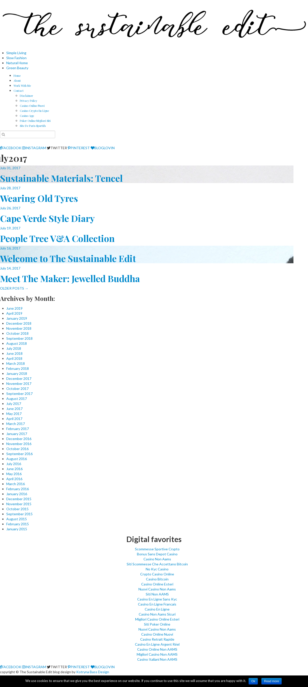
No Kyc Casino (157, 569)
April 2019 (14, 313)
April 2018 (14, 358)
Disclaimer (26, 96)
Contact (19, 91)
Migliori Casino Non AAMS (157, 654)
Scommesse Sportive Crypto (157, 549)
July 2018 (13, 348)
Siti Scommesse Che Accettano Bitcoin (157, 564)
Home (17, 75)
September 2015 (19, 514)
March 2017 (15, 423)
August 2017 (16, 398)
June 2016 (14, 469)
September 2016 (19, 454)
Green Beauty (17, 68)
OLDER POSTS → (14, 288)
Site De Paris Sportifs (33, 126)
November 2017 (18, 383)
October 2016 (17, 449)
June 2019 (14, 308)
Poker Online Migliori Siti (35, 121)
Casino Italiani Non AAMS (157, 659)
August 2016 (16, 459)
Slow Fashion (16, 58)
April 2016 (14, 479)
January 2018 (16, 373)
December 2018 (18, 323)
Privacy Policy (28, 101)
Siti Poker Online (157, 624)
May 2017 (14, 413)
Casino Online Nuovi (32, 106)
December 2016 (18, 439)
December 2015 (18, 499)
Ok (253, 681)
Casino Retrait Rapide (157, 639)
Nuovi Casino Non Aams (157, 589)
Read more (271, 681)
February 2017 (17, 428)
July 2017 (13, 403)
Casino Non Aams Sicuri (157, 614)
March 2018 (15, 363)
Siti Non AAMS (157, 594)
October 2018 (17, 333)
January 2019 (16, 318)
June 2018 (14, 353)
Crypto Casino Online (157, 574)
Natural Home (17, 63)
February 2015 (17, 524)
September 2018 (19, 338)
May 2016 (14, 474)
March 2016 (15, 484)
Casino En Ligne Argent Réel (157, 644)
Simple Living (16, 53)
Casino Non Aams (157, 559)
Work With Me (22, 86)
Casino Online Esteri (157, 584)
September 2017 (19, 393)
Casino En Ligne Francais (157, 604)
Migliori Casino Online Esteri (157, 619)
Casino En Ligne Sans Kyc (157, 599)
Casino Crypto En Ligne (34, 111)
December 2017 (18, 378)
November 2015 (18, 504)
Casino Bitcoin (157, 579)
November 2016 (18, 444)
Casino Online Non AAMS (157, 649)
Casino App (27, 116)
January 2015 (16, 529)
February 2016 (17, 489)
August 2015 (16, 519)
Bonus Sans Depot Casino (157, 554)
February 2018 (17, 368)
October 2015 (17, 509)
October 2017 (17, 388)
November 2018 (18, 328)
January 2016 (16, 494)
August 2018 (16, 343)
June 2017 (14, 408)
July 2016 (13, 464)
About (17, 80)
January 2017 (16, 434)
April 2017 (14, 418)
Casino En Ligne (157, 609)
